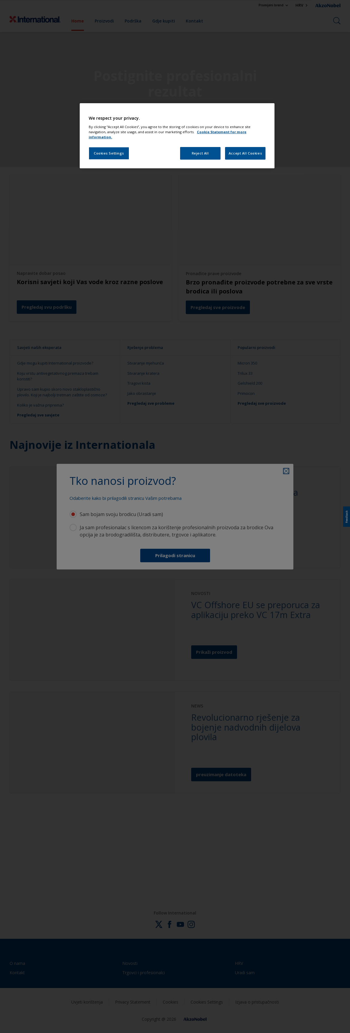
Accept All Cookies (245, 153)
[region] (177, 135)
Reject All (200, 153)
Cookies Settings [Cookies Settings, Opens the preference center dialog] (109, 153)
